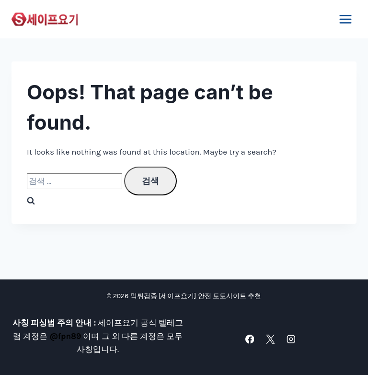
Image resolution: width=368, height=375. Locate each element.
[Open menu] (345, 19)
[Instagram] (290, 339)
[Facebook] (249, 339)
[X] (270, 339)
